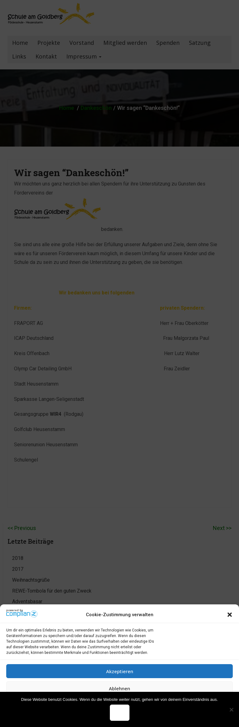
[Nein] (231, 709)
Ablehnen (119, 688)
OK (120, 712)
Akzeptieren (119, 671)
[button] (230, 615)
